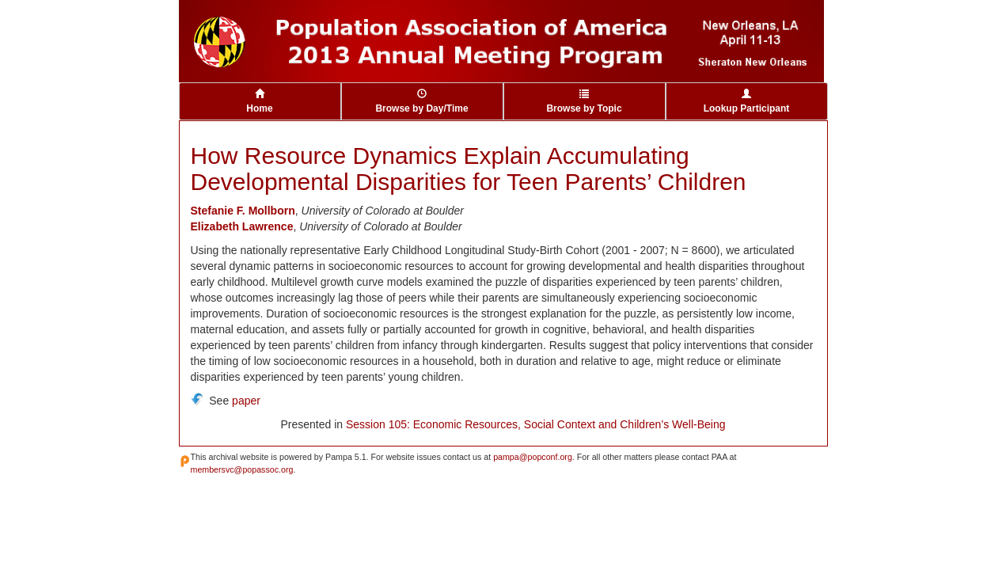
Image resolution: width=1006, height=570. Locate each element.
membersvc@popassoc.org (242, 469)
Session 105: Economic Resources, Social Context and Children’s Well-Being (536, 424)
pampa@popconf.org (532, 457)
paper (246, 400)
